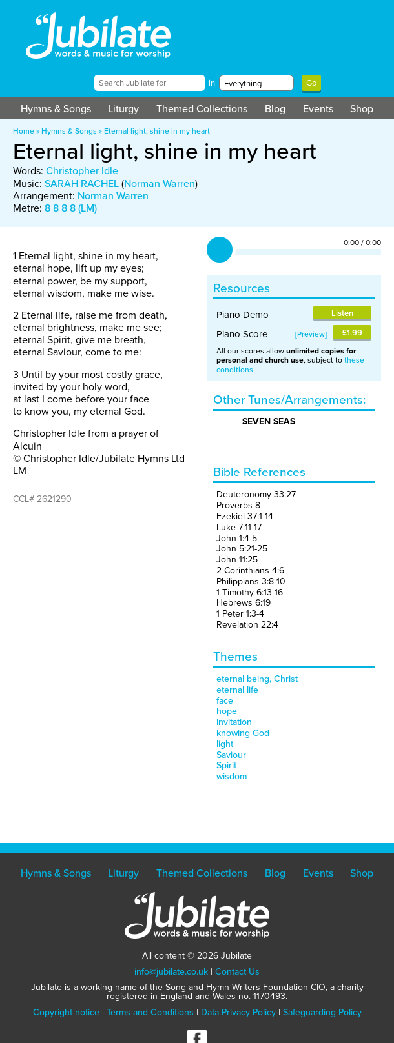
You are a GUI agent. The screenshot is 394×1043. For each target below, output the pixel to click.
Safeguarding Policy (322, 1012)
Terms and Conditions (150, 1012)
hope (226, 711)
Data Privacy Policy (238, 1012)
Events (318, 108)
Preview (311, 334)
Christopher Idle (82, 170)
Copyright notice (66, 1012)
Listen (342, 313)
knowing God (242, 733)
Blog (275, 108)
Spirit (226, 765)
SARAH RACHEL (82, 183)
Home (23, 131)
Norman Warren (159, 183)
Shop (361, 108)
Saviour (231, 755)
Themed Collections (201, 108)
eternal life (237, 690)
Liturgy (123, 108)
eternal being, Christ (257, 679)
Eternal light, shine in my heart (157, 131)
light (224, 744)
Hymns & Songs (56, 108)
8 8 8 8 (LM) (71, 208)
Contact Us (237, 971)
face (224, 701)
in (212, 83)
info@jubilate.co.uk (171, 971)
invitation (234, 722)
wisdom (231, 776)
